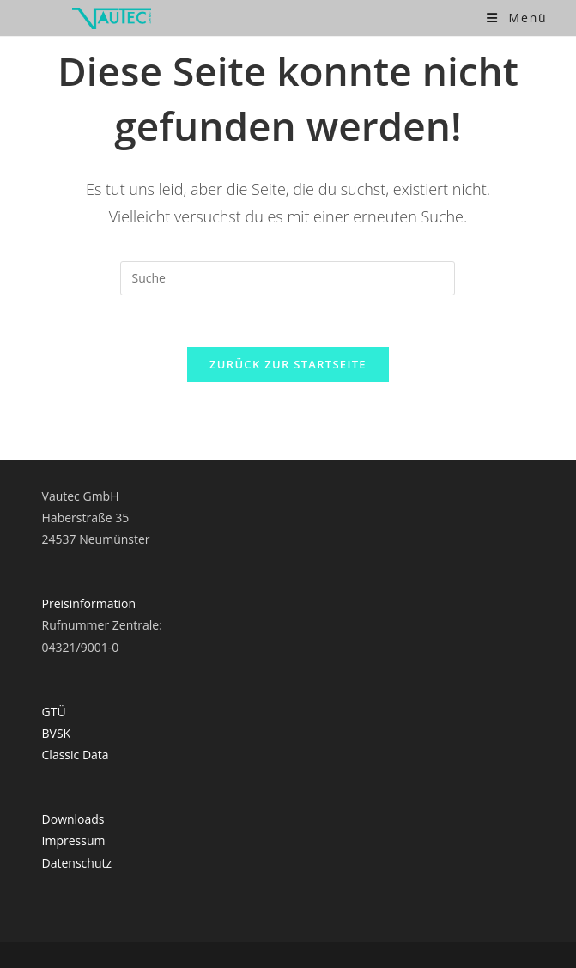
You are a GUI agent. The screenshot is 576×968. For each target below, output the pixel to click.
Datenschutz (77, 863)
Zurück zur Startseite (288, 364)
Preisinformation (89, 603)
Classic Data (75, 754)
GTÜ (54, 711)
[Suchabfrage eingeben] (287, 278)
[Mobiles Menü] (517, 17)
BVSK (56, 733)
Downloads (73, 819)
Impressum (74, 840)
